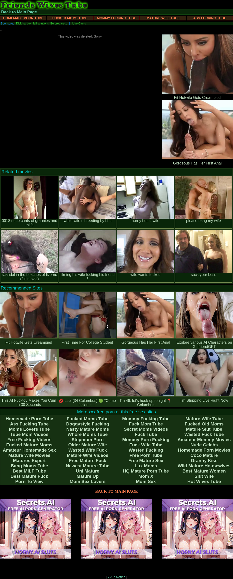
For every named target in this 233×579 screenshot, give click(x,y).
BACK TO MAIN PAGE (116, 491)
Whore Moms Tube (88, 434)
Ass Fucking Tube (209, 18)
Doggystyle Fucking (87, 423)
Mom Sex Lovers (88, 481)
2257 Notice (117, 577)
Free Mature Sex (145, 460)
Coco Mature (204, 455)
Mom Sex (146, 481)
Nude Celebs (204, 444)
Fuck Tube (146, 434)
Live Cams (79, 23)
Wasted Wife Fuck (87, 450)
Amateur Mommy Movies (204, 439)
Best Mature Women (204, 470)
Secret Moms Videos (146, 429)
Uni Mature (87, 470)
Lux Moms (146, 465)
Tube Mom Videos (29, 434)
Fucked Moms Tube (69, 18)
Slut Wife (204, 476)
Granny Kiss (204, 460)
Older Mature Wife (87, 444)
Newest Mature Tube (87, 465)
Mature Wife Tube (163, 18)
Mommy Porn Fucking (145, 439)
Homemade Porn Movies (204, 450)
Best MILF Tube (29, 470)
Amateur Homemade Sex (29, 450)
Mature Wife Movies (29, 455)
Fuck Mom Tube (146, 423)
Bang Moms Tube (29, 465)
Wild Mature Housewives (204, 465)
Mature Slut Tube (204, 429)
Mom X (145, 476)
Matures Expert (29, 460)
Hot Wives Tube (204, 481)
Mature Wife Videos (87, 455)
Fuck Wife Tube (145, 444)
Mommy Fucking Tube (116, 18)
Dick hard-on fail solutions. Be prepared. (41, 23)
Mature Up (88, 476)
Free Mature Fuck (87, 460)
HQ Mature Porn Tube (146, 470)
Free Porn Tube (146, 455)
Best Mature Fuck (29, 476)
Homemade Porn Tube (23, 18)
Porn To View (29, 481)
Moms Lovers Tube (29, 429)
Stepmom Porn (88, 439)
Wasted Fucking (146, 450)
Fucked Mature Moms (29, 444)
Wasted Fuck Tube (204, 434)
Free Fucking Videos (29, 439)
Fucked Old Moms (204, 423)
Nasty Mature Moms (87, 429)
